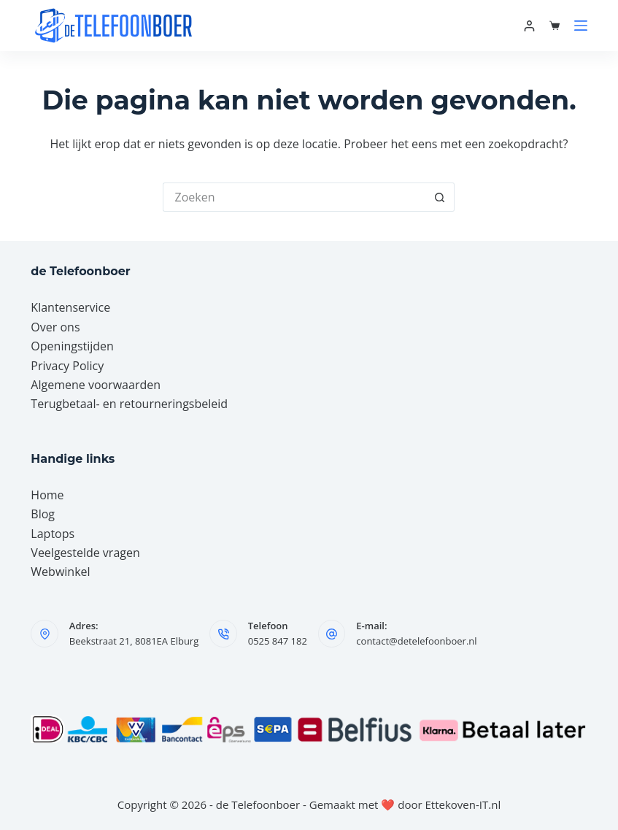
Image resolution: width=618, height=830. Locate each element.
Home (47, 495)
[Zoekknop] (440, 197)
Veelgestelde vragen (85, 553)
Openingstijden (72, 346)
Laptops (52, 534)
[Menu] (580, 25)
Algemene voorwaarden (96, 385)
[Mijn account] (529, 25)
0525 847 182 (277, 641)
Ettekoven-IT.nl (463, 804)
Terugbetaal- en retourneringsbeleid (129, 404)
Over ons (55, 327)
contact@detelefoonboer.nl (416, 641)
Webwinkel (60, 572)
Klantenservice (70, 307)
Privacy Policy (67, 366)
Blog (43, 514)
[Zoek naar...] (294, 197)
